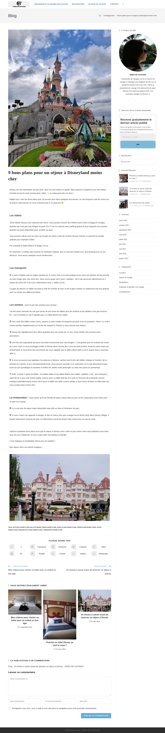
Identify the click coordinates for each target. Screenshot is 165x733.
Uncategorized (124, 292)
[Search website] (123, 4)
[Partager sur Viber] (100, 546)
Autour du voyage (125, 277)
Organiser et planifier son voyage (131, 287)
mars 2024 (123, 220)
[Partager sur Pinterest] (59, 546)
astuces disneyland (21, 527)
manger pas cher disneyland (30, 530)
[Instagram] (144, 100)
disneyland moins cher (86, 527)
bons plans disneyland (66, 527)
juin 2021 (122, 244)
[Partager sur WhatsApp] (100, 553)
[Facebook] (138, 100)
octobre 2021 (124, 225)
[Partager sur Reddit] (39, 553)
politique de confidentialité (137, 129)
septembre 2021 (125, 230)
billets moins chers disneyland (43, 527)
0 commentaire (145, 181)
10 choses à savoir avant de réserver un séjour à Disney (94, 616)
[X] (132, 100)
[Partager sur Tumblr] (59, 553)
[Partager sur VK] (18, 553)
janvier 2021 (123, 258)
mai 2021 (122, 249)
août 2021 (123, 235)
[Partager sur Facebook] (39, 546)
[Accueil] (100, 16)
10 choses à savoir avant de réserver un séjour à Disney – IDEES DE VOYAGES (49, 666)
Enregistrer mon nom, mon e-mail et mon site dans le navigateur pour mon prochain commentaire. (54, 708)
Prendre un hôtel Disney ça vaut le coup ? (59, 643)
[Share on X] (18, 546)
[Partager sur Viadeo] (80, 553)
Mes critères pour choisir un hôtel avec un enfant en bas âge (25, 620)
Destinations (123, 282)
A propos (122, 273)
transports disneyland (52, 530)
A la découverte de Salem (139, 203)
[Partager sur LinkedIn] (80, 546)
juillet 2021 (123, 239)
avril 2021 (122, 254)
